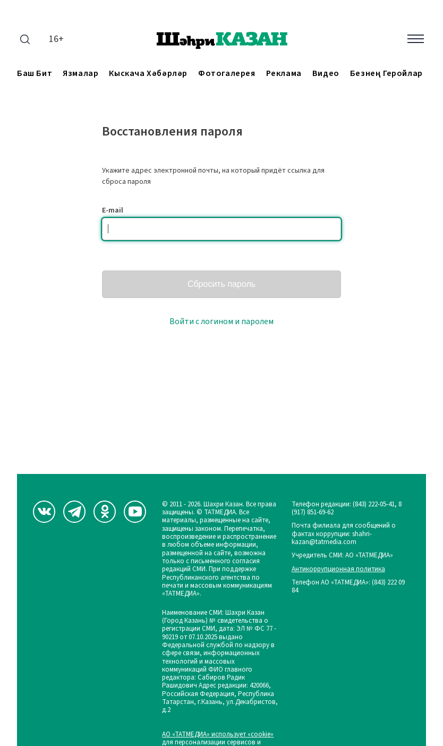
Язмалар (80, 73)
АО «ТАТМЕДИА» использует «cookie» (218, 735)
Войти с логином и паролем (221, 321)
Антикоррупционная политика (338, 569)
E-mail (112, 210)
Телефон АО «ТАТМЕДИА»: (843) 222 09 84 (348, 587)
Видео (325, 73)
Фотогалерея (226, 73)
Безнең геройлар (386, 73)
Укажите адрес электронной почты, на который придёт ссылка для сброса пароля (213, 176)
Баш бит (34, 73)
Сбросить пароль (221, 284)
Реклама (284, 73)
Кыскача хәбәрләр (148, 73)
